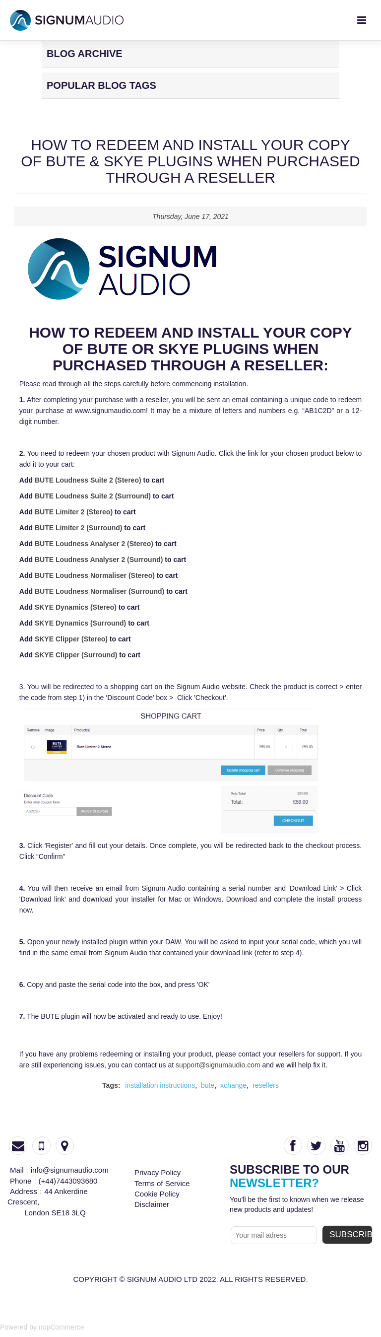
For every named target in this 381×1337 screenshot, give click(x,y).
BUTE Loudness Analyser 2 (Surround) (99, 559)
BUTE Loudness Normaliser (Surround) (99, 591)
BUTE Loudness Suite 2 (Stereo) (88, 480)
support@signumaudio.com (218, 1065)
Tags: (111, 1085)
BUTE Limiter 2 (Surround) (79, 528)
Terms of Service (162, 1183)
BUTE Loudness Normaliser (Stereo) (95, 575)
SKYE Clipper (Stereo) (71, 639)
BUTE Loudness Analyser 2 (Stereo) (94, 544)
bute (207, 1085)
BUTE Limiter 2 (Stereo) (74, 512)
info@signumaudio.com (70, 1170)
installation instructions (160, 1085)
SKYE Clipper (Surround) (76, 655)
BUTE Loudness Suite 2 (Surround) (93, 496)
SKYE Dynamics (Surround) (80, 623)
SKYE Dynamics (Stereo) (76, 607)
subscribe (351, 1234)
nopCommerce (61, 1327)
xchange (233, 1085)
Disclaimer (151, 1204)
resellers (266, 1085)
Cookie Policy (157, 1194)
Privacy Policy (157, 1172)
